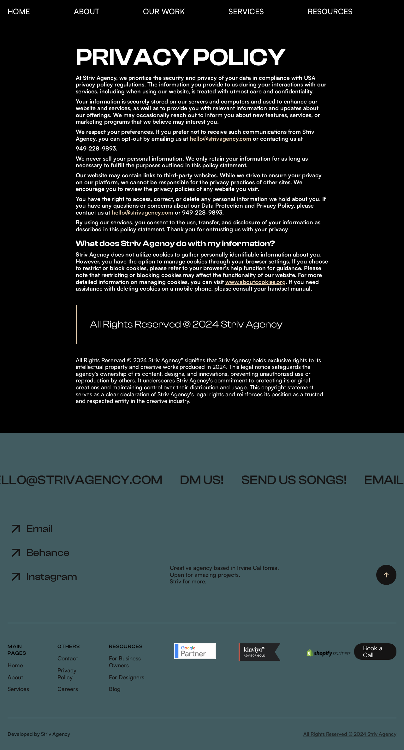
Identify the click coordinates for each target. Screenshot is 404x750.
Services (18, 689)
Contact (67, 658)
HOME (19, 11)
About (86, 11)
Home (15, 665)
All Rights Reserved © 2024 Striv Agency (349, 734)
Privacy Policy (66, 674)
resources (330, 11)
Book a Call (372, 651)
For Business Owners (125, 662)
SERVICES (246, 11)
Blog (115, 689)
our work (164, 11)
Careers (67, 689)
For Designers (126, 677)
